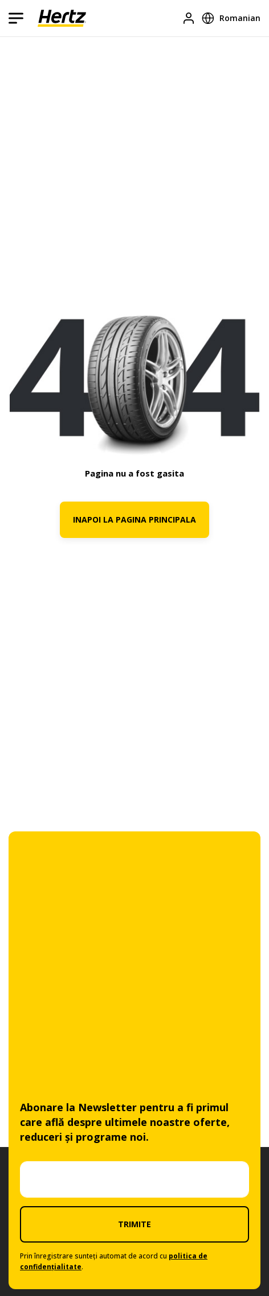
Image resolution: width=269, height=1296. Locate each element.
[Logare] (189, 18)
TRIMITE (134, 1224)
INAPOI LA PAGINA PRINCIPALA (134, 519)
